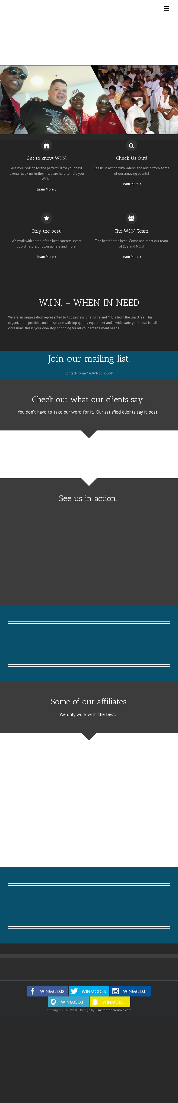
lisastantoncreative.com (114, 1010)
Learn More (45, 189)
